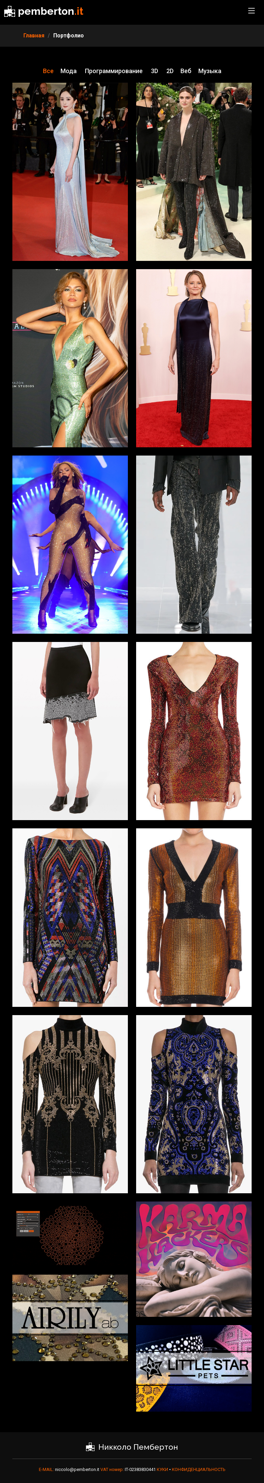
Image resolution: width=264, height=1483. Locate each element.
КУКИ (163, 1469)
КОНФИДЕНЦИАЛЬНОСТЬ (199, 1469)
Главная (33, 35)
